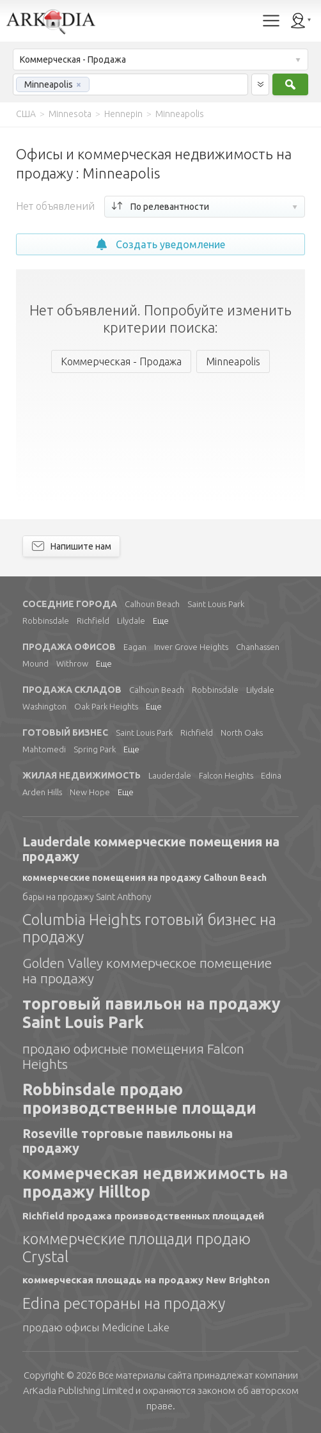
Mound (35, 663)
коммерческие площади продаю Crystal (136, 1247)
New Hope (90, 792)
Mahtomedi (44, 749)
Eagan (134, 646)
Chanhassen (257, 646)
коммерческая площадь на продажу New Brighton (146, 1279)
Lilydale (131, 620)
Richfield (93, 620)
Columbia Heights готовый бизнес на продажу (149, 928)
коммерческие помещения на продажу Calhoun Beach (144, 878)
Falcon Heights (226, 775)
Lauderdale (169, 775)
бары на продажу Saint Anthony (87, 897)
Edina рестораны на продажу (123, 1303)
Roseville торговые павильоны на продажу (127, 1140)
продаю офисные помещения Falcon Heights (133, 1056)
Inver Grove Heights (191, 646)
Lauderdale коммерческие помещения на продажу (150, 849)
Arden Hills (42, 792)
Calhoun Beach (152, 603)
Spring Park (95, 749)
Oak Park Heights (106, 706)
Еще (161, 620)
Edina (271, 775)
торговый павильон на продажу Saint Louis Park (151, 1013)
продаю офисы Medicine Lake (95, 1327)
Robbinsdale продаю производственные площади (139, 1099)
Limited (78, 1390)
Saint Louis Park (215, 603)
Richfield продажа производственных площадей (143, 1215)
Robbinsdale (45, 620)
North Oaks (242, 732)
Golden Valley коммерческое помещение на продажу (147, 970)
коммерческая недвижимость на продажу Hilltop (155, 1182)
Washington (44, 706)
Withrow (72, 663)
